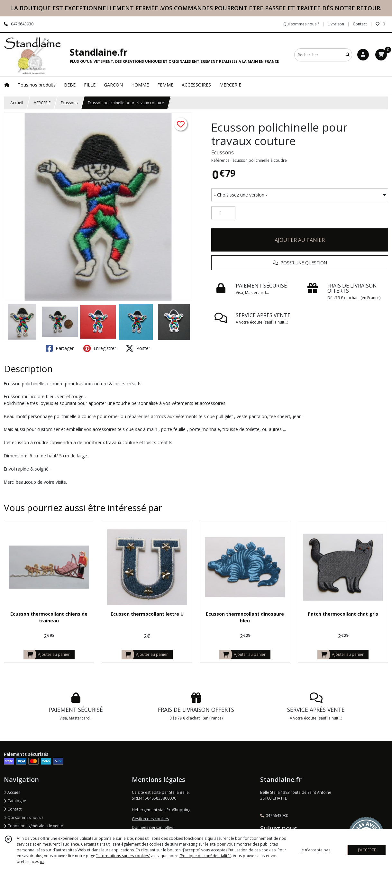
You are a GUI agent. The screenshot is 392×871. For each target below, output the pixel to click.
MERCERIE (41, 102)
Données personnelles (152, 827)
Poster (138, 348)
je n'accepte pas (315, 850)
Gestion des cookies (150, 818)
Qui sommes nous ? (23, 817)
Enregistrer (99, 348)
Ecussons (69, 102)
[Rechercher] (347, 55)
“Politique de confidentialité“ (205, 855)
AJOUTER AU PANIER (300, 239)
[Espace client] (363, 55)
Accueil (16, 102)
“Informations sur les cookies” (123, 855)
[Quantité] (223, 212)
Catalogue (15, 800)
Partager (60, 348)
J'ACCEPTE (367, 850)
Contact (360, 24)
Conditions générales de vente (33, 826)
